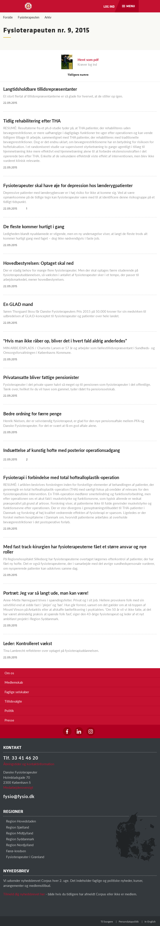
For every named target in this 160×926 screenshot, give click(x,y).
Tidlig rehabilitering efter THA (32, 121)
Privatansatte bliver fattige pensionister (41, 377)
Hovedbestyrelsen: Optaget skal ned (38, 263)
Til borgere (107, 921)
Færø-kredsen (14, 851)
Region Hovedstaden (19, 821)
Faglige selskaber (17, 691)
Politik (9, 710)
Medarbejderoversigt (18, 787)
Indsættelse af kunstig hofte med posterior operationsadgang (61, 450)
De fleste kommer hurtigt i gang (33, 226)
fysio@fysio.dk (19, 796)
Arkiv (48, 17)
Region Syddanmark (18, 839)
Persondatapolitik (129, 921)
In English (150, 921)
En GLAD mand (18, 304)
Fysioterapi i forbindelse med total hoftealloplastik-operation (61, 477)
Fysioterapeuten (28, 17)
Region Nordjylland (18, 844)
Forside (8, 17)
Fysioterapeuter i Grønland (23, 856)
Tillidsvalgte (13, 701)
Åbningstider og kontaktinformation (28, 764)
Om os (9, 673)
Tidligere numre (80, 74)
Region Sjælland (16, 827)
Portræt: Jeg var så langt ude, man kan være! (45, 593)
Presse (9, 720)
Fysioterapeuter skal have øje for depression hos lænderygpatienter (68, 185)
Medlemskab (14, 682)
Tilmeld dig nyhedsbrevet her (24, 894)
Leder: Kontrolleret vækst (27, 643)
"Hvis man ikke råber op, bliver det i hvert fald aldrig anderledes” (65, 341)
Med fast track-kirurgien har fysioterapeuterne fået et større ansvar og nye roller (75, 549)
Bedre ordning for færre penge (32, 414)
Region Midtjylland (18, 833)
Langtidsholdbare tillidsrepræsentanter (40, 89)
